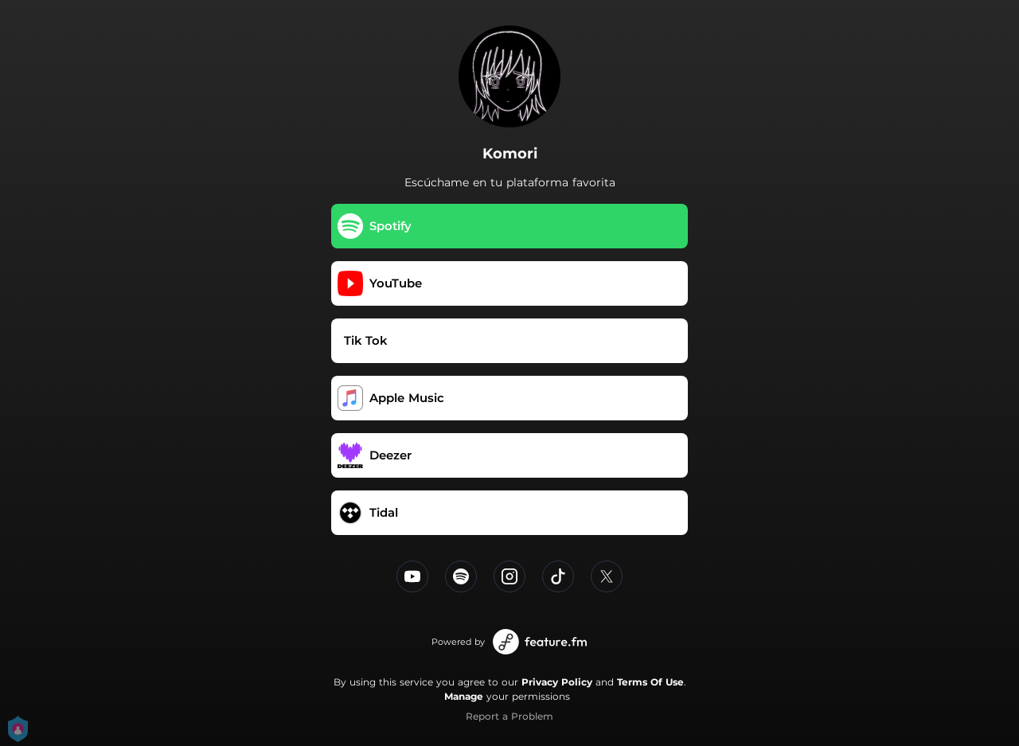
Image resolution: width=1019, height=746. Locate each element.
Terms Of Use (650, 682)
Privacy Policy (556, 682)
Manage (463, 696)
